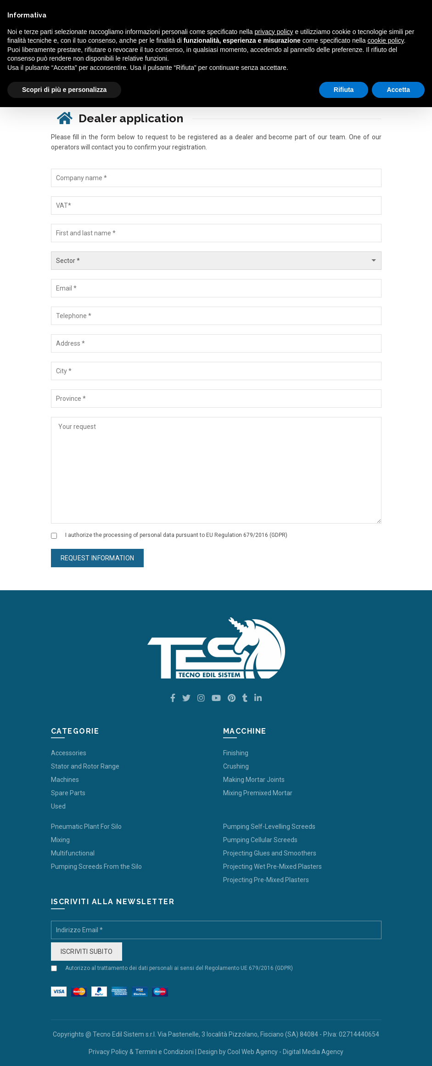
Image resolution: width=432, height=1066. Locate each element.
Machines (65, 779)
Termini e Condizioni (164, 1051)
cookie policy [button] (385, 40)
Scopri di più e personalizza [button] (64, 89)
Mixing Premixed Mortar (257, 793)
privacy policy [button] (274, 31)
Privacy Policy (108, 1051)
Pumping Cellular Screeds (260, 840)
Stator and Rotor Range (85, 766)
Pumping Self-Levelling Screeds (269, 826)
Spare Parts (68, 793)
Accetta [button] (398, 89)
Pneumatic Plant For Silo (86, 826)
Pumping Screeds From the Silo (96, 866)
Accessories (68, 753)
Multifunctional (73, 853)
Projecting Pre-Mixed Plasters (266, 880)
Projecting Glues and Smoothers (269, 853)
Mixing (60, 840)
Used (58, 806)
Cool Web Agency (252, 1051)
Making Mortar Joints (254, 779)
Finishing (235, 753)
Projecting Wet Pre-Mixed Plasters (272, 866)
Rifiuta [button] (344, 89)
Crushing (236, 766)
